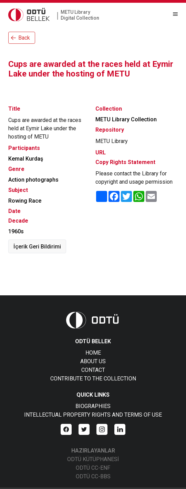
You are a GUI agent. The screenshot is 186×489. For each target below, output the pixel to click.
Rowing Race (24, 200)
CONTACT (93, 370)
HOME (93, 352)
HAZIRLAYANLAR (93, 450)
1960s (16, 231)
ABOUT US (93, 361)
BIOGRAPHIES (93, 406)
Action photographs (33, 179)
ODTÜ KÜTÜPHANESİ (93, 459)
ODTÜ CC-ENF (93, 468)
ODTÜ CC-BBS (93, 476)
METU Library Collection (126, 119)
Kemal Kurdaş (25, 158)
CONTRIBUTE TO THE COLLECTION (93, 378)
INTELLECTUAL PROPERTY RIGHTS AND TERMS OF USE (93, 414)
